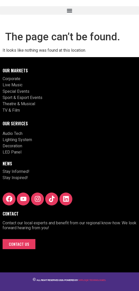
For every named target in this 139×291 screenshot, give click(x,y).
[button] (69, 10)
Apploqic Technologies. (92, 280)
